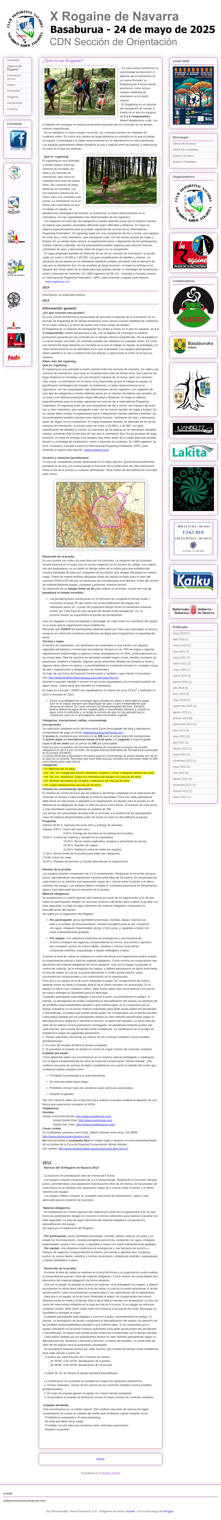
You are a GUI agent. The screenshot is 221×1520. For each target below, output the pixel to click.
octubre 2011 (180, 791)
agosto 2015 (180, 712)
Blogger (168, 1511)
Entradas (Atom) (109, 1473)
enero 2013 (179, 754)
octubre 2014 (180, 718)
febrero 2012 (180, 778)
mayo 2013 (179, 736)
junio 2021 (179, 651)
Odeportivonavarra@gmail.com (103, 732)
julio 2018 (178, 687)
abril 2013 (179, 742)
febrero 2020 (180, 682)
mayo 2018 (179, 700)
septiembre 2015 (182, 706)
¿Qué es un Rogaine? (14, 68)
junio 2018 (179, 693)
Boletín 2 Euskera (183, 155)
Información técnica (14, 77)
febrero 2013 (180, 748)
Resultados (13, 90)
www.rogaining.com (57, 281)
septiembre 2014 (182, 724)
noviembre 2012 (182, 760)
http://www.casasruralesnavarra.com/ (66, 1136)
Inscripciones (15, 103)
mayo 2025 (179, 633)
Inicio (101, 1459)
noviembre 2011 (182, 784)
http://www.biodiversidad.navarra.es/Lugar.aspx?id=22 (82, 677)
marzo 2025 (180, 645)
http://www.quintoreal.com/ (95, 1120)
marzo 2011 (180, 797)
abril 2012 (179, 773)
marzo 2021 (180, 663)
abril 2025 (179, 639)
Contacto (12, 109)
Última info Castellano (186, 149)
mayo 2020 (179, 669)
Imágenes (13, 97)
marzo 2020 (180, 675)
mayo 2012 (179, 766)
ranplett (130, 1511)
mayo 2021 (179, 657)
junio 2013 (179, 730)
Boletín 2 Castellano (184, 161)
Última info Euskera (184, 143)
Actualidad (13, 60)
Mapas (11, 84)
